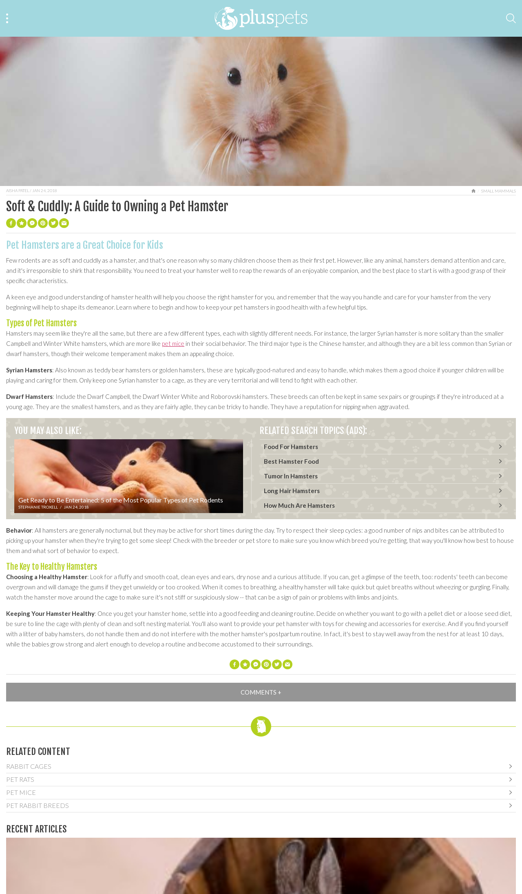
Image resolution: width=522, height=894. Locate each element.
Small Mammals (498, 191)
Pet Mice (21, 792)
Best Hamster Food (291, 461)
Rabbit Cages (28, 766)
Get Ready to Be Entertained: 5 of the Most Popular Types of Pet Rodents (120, 500)
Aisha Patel (17, 190)
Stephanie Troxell (38, 507)
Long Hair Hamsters (292, 490)
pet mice (173, 343)
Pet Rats (20, 779)
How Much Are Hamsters (299, 505)
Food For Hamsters (291, 446)
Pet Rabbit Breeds (37, 805)
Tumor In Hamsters (291, 476)
